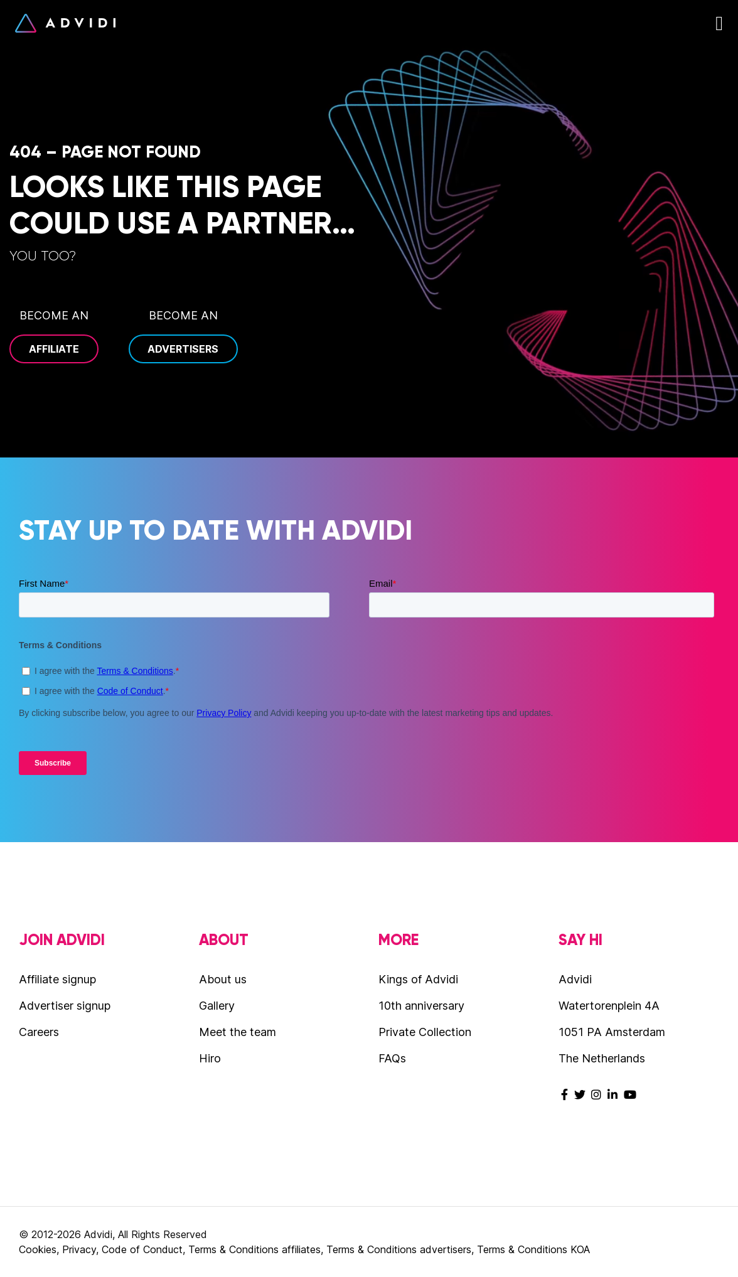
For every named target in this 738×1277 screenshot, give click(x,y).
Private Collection (424, 1032)
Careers (39, 1032)
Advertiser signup (64, 1005)
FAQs (392, 1058)
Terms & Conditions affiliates (254, 1249)
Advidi (65, 23)
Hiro (210, 1058)
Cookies (37, 1249)
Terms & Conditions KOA (533, 1249)
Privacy (79, 1249)
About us (223, 979)
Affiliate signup (57, 979)
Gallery (217, 1005)
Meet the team (237, 1032)
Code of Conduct (142, 1249)
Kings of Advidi (418, 979)
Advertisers (182, 349)
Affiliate (54, 349)
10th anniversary (421, 1005)
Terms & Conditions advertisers (398, 1249)
